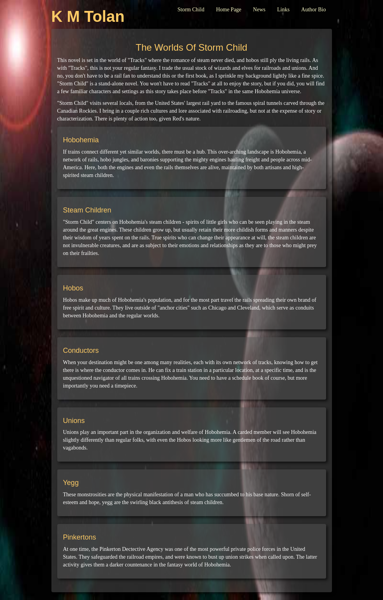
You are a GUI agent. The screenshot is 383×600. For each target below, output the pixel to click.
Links (283, 9)
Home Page (228, 9)
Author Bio (313, 9)
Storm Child (191, 9)
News (259, 9)
